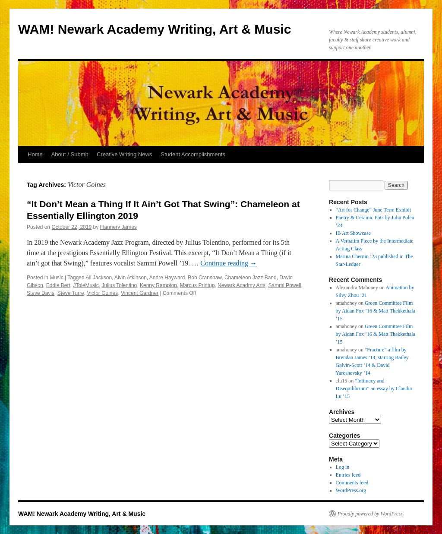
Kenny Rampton (158, 285)
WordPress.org (351, 490)
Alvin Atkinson (130, 278)
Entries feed (348, 475)
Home (35, 154)
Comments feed (352, 483)
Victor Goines (102, 293)
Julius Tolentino (119, 285)
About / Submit (69, 154)
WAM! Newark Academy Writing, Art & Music (154, 29)
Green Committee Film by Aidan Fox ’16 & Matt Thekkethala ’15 (375, 311)
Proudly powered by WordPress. (371, 514)
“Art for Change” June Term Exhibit (373, 210)
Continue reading (228, 263)
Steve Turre (70, 293)
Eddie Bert (58, 285)
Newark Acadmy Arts (241, 285)
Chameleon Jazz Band (250, 278)
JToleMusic (85, 285)
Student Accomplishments (193, 154)
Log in (343, 467)
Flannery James (118, 227)
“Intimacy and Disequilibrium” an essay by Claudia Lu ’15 (374, 388)
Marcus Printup (197, 285)
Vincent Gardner (139, 293)
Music (56, 278)
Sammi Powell (284, 285)
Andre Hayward (167, 278)
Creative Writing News (124, 154)
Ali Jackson (98, 278)
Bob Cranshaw (204, 278)
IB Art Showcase (353, 233)
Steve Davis (40, 293)
